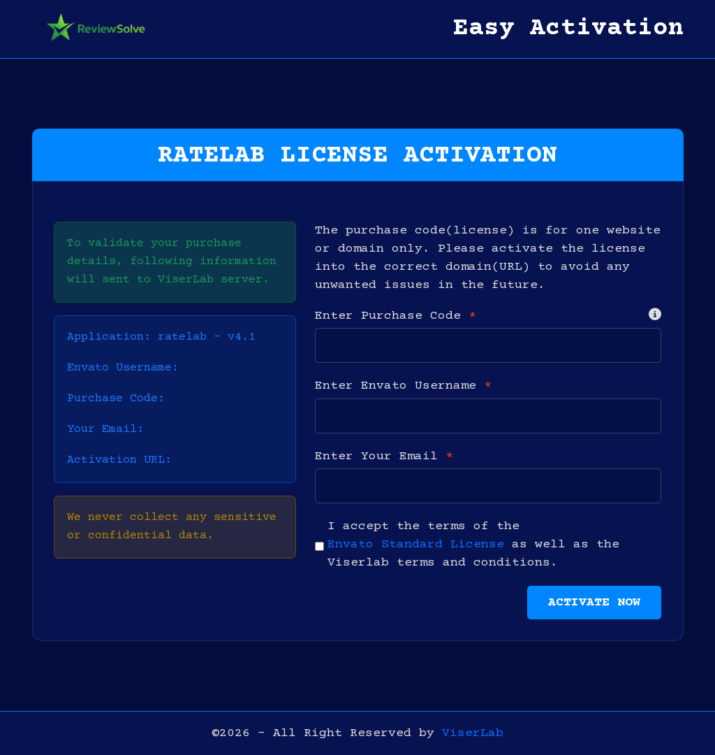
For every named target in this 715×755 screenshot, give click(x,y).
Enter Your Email (384, 456)
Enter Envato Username (403, 386)
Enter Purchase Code (395, 316)
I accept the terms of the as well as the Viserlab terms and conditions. (473, 544)
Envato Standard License (415, 545)
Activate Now (594, 603)
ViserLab (472, 733)
